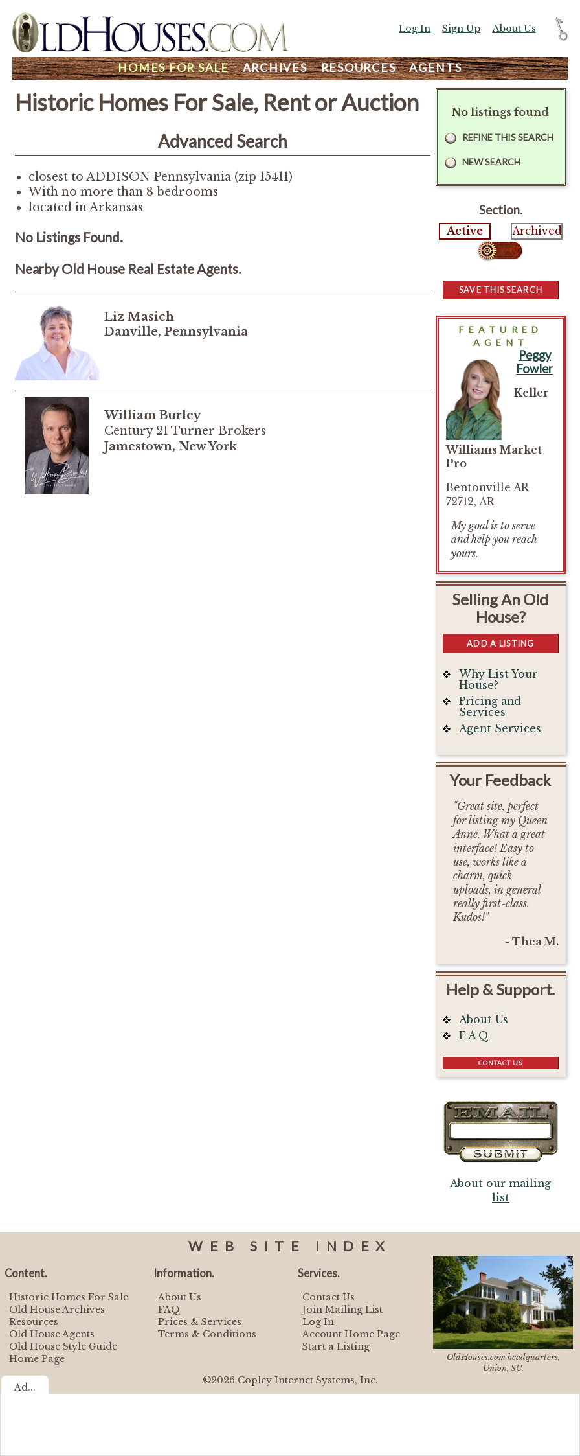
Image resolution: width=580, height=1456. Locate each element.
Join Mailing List (342, 1309)
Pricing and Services (490, 707)
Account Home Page (351, 1334)
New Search (491, 161)
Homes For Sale (173, 68)
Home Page (37, 1359)
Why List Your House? (498, 680)
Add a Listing (500, 643)
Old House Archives (57, 1309)
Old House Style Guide (63, 1346)
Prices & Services (199, 1322)
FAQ (169, 1309)
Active (465, 231)
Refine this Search (507, 137)
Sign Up (461, 28)
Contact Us (500, 1063)
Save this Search (500, 289)
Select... (500, 251)
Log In (414, 28)
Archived (536, 231)
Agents (435, 68)
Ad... (25, 1387)
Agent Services (500, 728)
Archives (275, 68)
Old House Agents (52, 1334)
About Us (514, 28)
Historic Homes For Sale (68, 1297)
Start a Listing (336, 1346)
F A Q (474, 1035)
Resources (358, 68)
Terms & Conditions (207, 1334)
